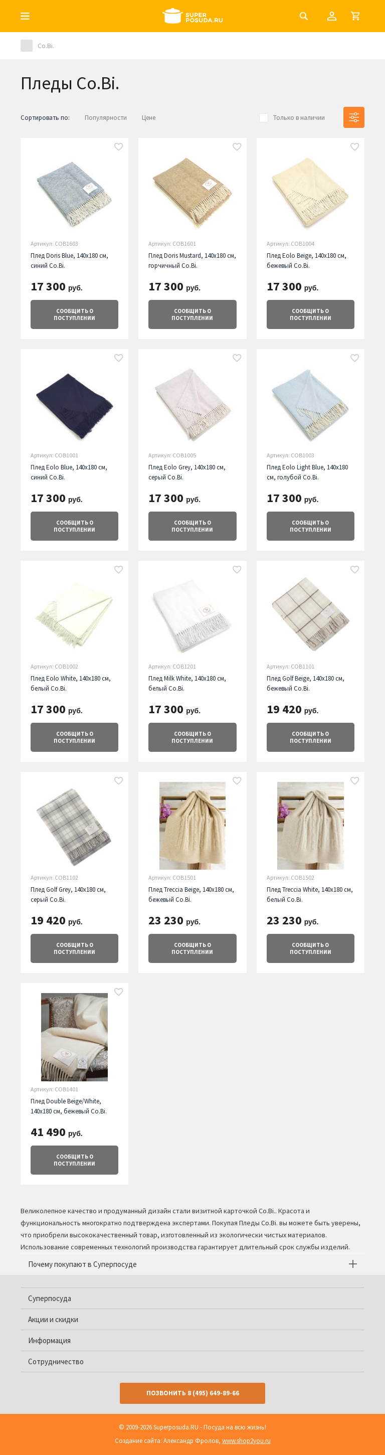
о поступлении (74, 314)
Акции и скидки (53, 1319)
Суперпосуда (49, 1298)
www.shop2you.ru (246, 1440)
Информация (49, 1340)
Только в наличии (299, 117)
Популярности (106, 117)
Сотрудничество (56, 1361)
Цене (148, 117)
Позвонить (192, 1393)
